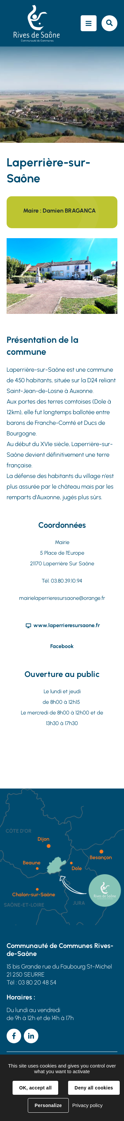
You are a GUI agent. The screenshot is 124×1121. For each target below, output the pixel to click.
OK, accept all (35, 1087)
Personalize (48, 1105)
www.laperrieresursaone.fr (66, 625)
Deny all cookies (94, 1087)
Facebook (62, 646)
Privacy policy (87, 1105)
